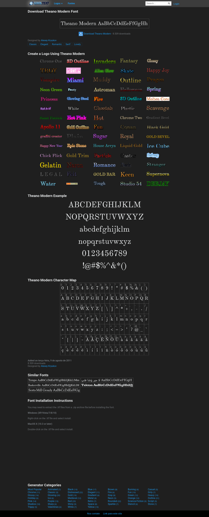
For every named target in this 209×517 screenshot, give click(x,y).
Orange (133, 498)
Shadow (34, 504)
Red (72, 501)
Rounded (114, 501)
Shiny (72, 504)
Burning (133, 489)
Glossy (33, 495)
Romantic (57, 44)
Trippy (32, 507)
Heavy (153, 495)
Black (73, 489)
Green (133, 495)
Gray (111, 495)
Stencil (133, 504)
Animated (54, 489)
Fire (111, 492)
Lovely (77, 44)
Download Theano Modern (95, 33)
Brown (112, 489)
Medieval (74, 498)
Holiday (33, 498)
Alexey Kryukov (48, 40)
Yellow (93, 507)
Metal (92, 498)
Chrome (34, 492)
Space (92, 504)
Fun (132, 492)
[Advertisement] (13, 52)
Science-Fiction (137, 501)
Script (152, 501)
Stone (152, 504)
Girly (151, 492)
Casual (153, 489)
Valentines (55, 507)
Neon (112, 498)
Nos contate (93, 513)
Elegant (44, 44)
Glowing (54, 495)
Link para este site (112, 513)
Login (176, 3)
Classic (33, 44)
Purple (53, 501)
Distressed (75, 492)
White (72, 507)
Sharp (52, 504)
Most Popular (35, 489)
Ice (51, 498)
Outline (153, 498)
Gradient (93, 495)
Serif (68, 44)
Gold (72, 495)
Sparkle (113, 504)
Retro (92, 501)
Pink (32, 501)
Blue (92, 489)
